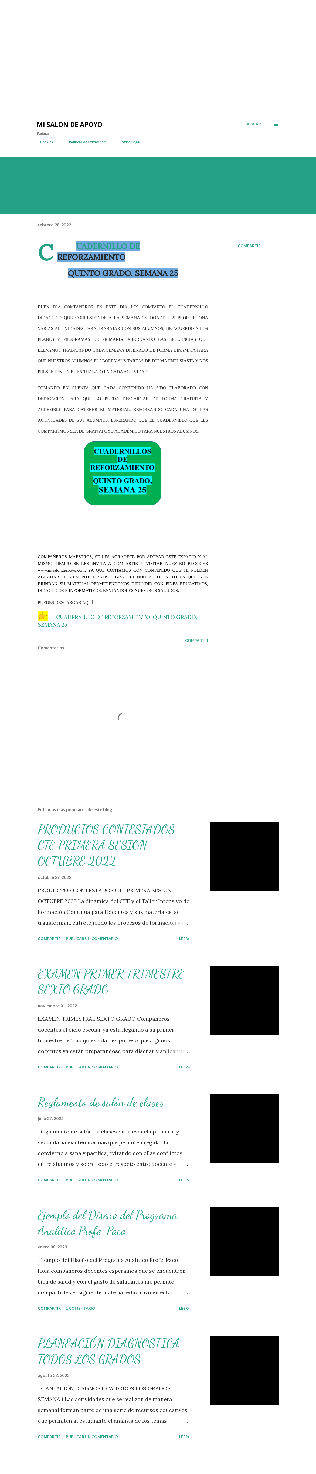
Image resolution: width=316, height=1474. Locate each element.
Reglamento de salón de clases (101, 1102)
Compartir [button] (249, 245)
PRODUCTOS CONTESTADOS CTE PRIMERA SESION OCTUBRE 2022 (106, 845)
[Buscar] (253, 124)
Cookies (43, 142)
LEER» (184, 938)
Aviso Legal (127, 142)
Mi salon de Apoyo (69, 124)
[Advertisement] (97, 16)
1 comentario (80, 1308)
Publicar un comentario (92, 938)
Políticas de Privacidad (83, 142)
